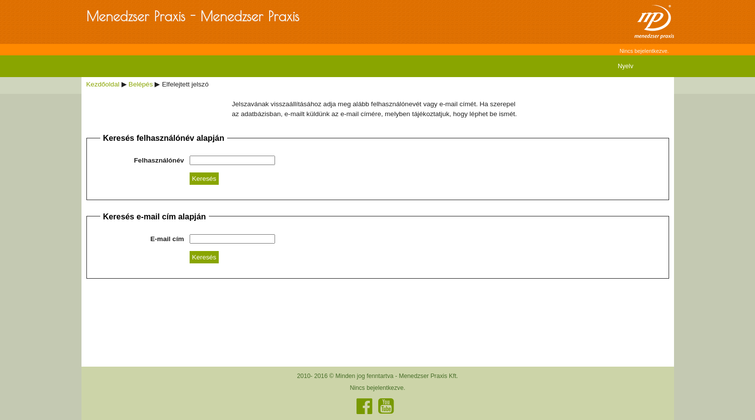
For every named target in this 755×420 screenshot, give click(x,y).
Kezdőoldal (102, 84)
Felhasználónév (159, 160)
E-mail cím (167, 239)
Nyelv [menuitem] (626, 66)
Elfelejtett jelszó (185, 84)
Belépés (140, 84)
